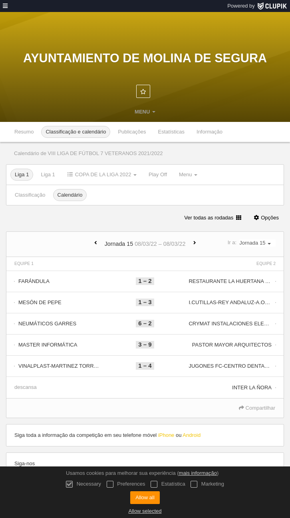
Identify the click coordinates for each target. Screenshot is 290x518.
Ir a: (252, 243)
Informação (209, 132)
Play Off (158, 174)
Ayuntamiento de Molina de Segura (145, 58)
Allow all (145, 497)
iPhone (166, 435)
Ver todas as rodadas (212, 218)
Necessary (83, 484)
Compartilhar (257, 408)
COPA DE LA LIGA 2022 (102, 174)
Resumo (24, 132)
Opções (266, 218)
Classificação (30, 195)
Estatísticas (171, 132)
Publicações (132, 132)
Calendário (70, 195)
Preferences (126, 484)
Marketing (207, 484)
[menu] (5, 6)
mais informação (198, 473)
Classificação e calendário (76, 132)
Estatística (168, 484)
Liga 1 (22, 174)
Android (192, 435)
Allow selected (144, 511)
